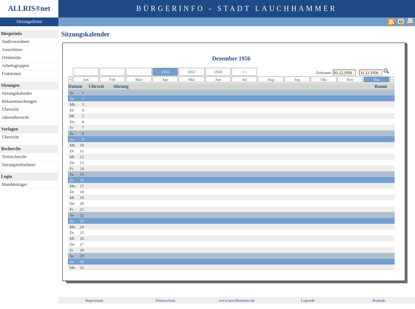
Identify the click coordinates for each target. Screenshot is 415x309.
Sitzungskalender (17, 93)
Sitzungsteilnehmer (19, 164)
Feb (112, 79)
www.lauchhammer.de (237, 300)
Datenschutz (165, 300)
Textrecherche (14, 156)
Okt (324, 79)
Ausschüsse (12, 49)
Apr (165, 79)
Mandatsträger (14, 184)
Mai (191, 79)
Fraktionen (11, 73)
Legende (308, 300)
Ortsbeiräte (11, 57)
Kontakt (379, 300)
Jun (218, 79)
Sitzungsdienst (29, 21)
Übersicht (10, 109)
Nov (349, 79)
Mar (138, 79)
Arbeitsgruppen (15, 65)
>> (244, 72)
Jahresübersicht (15, 117)
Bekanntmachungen (19, 101)
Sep (297, 79)
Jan (86, 79)
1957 (191, 72)
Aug (270, 79)
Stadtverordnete (16, 41)
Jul (244, 79)
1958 (218, 72)
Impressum (94, 300)
